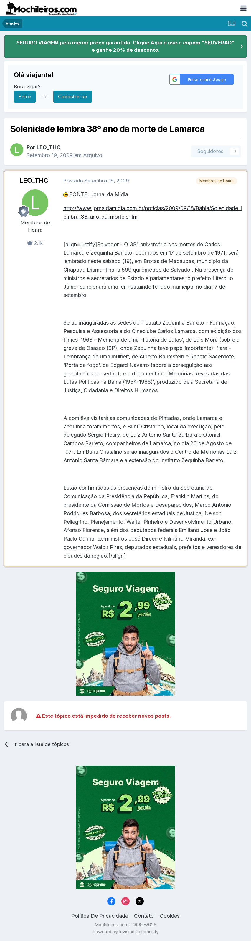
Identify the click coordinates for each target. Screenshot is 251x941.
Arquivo (92, 155)
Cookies (170, 916)
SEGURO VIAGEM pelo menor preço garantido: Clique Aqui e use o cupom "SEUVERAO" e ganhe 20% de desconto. (125, 46)
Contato (144, 916)
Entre (25, 96)
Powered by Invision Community (126, 932)
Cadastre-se (72, 96)
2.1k (35, 243)
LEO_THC (48, 147)
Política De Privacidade (99, 916)
